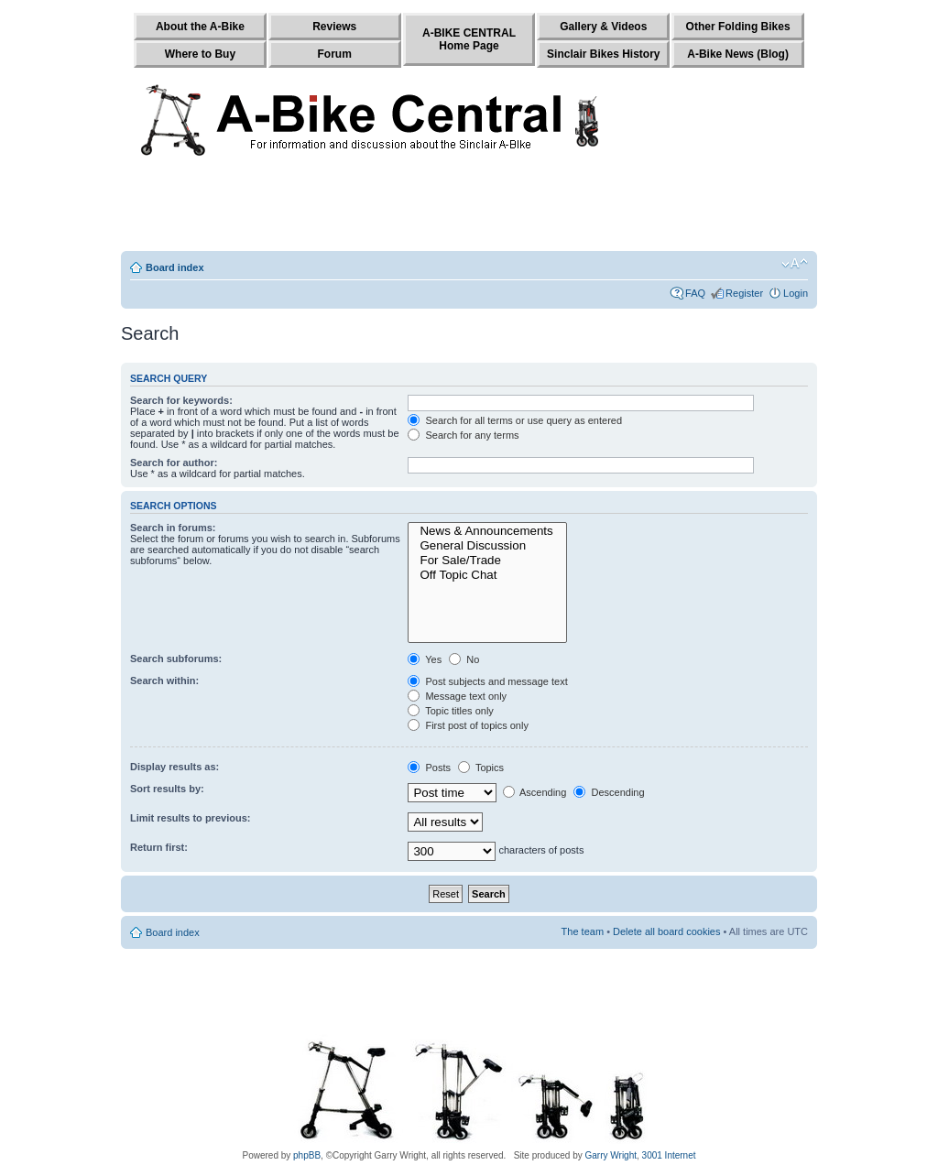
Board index (175, 267)
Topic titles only (450, 710)
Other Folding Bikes (738, 26)
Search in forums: (173, 527)
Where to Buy (200, 54)
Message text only (457, 696)
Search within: (164, 680)
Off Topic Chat (487, 575)
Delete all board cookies (666, 931)
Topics (481, 767)
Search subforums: (176, 658)
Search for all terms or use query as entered (515, 420)
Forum (335, 54)
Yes (425, 659)
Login (795, 293)
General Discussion (487, 546)
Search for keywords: (181, 400)
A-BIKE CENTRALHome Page (469, 39)
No (464, 659)
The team (583, 931)
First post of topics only (468, 725)
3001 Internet (669, 1155)
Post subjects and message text (487, 681)
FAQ (695, 293)
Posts (429, 767)
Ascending (535, 792)
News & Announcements (487, 531)
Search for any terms (463, 435)
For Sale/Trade (487, 560)
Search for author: (173, 462)
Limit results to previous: (190, 817)
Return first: (159, 847)
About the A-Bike (200, 26)
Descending (608, 792)
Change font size (794, 264)
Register (744, 293)
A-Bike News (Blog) (738, 54)
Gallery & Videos (603, 26)
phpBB (307, 1155)
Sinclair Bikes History (603, 54)
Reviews (334, 26)
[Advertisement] (469, 208)
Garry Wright (611, 1155)
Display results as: (174, 766)
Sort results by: (167, 788)
